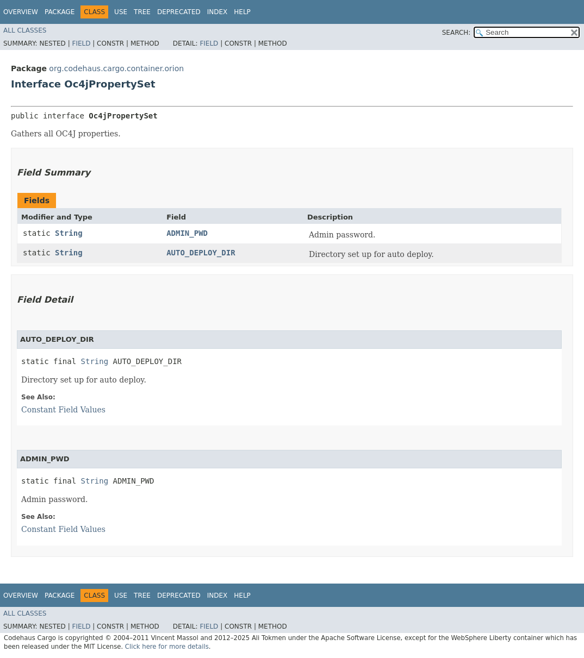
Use (120, 12)
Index (217, 12)
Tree (142, 12)
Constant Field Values (63, 409)
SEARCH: (456, 32)
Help (242, 12)
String (69, 233)
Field (81, 43)
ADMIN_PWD (187, 233)
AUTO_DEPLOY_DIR (200, 252)
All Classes (24, 30)
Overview (20, 12)
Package (59, 12)
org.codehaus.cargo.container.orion (116, 68)
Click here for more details (167, 646)
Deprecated (179, 12)
